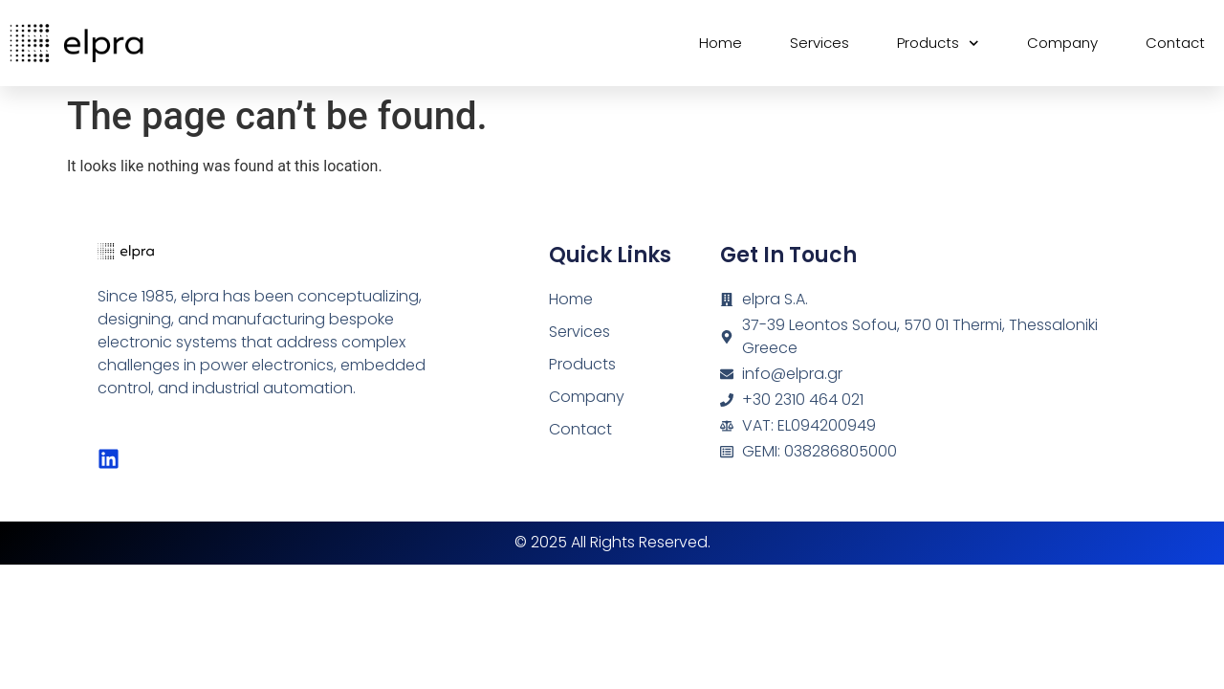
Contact (1175, 43)
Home (720, 43)
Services (819, 43)
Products (938, 43)
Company (1062, 43)
